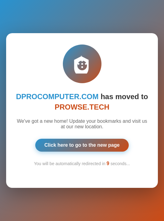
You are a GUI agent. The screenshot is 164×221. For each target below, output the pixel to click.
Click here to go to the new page (82, 144)
